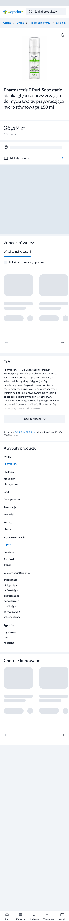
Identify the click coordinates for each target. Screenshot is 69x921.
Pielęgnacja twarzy (40, 23)
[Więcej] (62, 158)
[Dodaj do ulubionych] (62, 35)
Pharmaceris (10, 464)
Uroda (20, 23)
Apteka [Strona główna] (7, 23)
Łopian (7, 544)
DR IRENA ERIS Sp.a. (25, 432)
